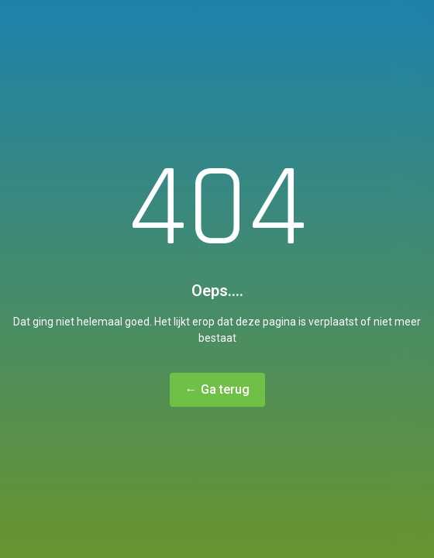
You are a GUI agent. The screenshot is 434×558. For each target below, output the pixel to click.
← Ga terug (217, 389)
